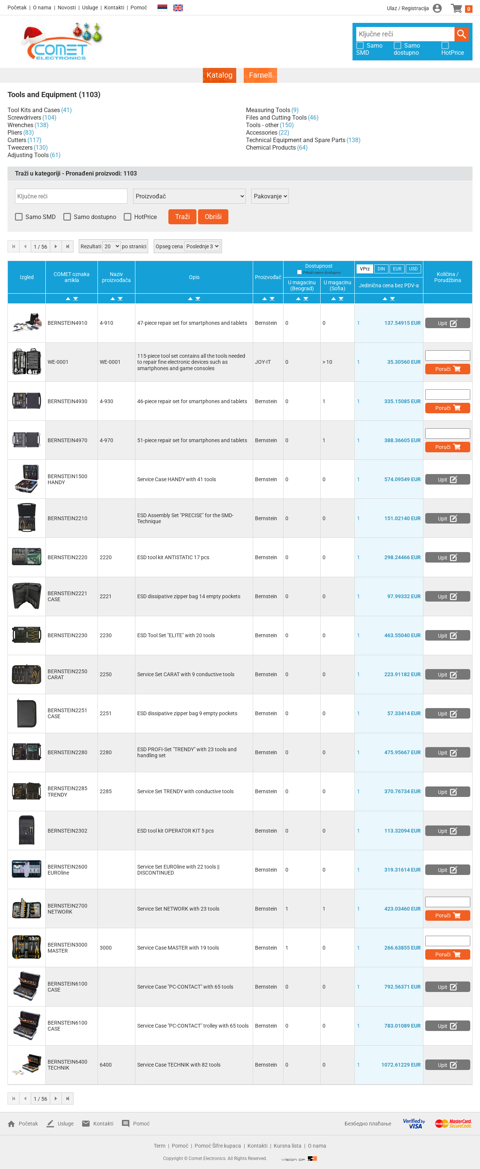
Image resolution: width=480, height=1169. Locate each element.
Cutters (17, 140)
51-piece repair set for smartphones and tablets (192, 440)
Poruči (442, 369)
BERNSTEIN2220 (67, 557)
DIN (381, 269)
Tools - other (262, 125)
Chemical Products (271, 147)
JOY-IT (263, 362)
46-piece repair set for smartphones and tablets (192, 401)
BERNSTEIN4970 (67, 440)
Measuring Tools (268, 110)
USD (413, 269)
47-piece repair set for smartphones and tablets (192, 323)
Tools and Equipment (42, 94)
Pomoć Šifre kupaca (218, 1146)
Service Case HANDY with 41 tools (176, 479)
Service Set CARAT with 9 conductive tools (185, 674)
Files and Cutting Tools (276, 117)
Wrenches (20, 125)
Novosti (67, 8)
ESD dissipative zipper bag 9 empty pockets (187, 713)
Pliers (15, 132)
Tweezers (20, 147)
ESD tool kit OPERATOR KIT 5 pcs (175, 831)
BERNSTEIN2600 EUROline (67, 870)
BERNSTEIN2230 (67, 635)
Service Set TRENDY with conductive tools (185, 791)
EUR (397, 269)
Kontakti (114, 8)
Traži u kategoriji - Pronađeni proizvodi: (76, 173)
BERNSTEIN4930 (67, 401)
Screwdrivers (24, 117)
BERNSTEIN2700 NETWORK (67, 909)
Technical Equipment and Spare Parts (295, 140)
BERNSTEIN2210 (67, 518)
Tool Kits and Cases (34, 110)
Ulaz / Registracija (408, 8)
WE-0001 (58, 362)
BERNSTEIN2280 (67, 752)
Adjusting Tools (28, 155)
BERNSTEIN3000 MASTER (67, 948)
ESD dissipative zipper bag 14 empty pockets (188, 596)
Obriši (213, 217)
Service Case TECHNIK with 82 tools (178, 1065)
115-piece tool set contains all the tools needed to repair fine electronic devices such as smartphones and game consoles (191, 362)
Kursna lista (288, 1146)
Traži (461, 34)
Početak (17, 8)
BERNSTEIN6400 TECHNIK (67, 1065)
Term (159, 1146)
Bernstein (266, 323)
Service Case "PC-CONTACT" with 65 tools (185, 987)
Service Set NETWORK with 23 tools (178, 909)
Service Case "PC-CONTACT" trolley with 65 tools (193, 1026)
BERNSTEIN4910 (67, 323)
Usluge (90, 8)
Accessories (262, 132)
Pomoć (138, 8)
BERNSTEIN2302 (67, 831)
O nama (42, 8)
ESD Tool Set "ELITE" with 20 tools (176, 635)
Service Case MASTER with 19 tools (178, 948)
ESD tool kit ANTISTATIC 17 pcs (173, 557)
